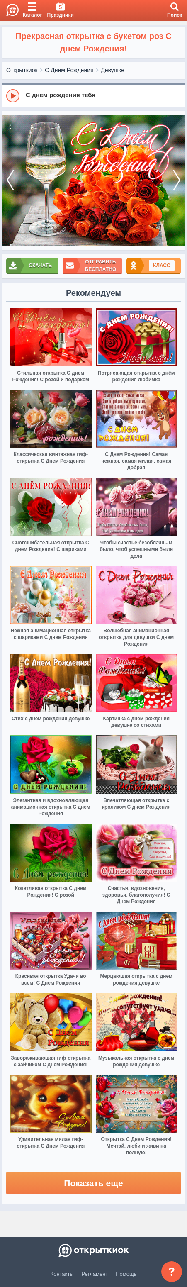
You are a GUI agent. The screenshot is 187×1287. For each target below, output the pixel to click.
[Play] (12, 95)
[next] (176, 180)
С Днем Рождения (69, 70)
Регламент (95, 1274)
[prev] (10, 180)
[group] (93, 95)
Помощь (126, 1274)
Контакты (62, 1274)
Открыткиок (22, 70)
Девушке (112, 70)
